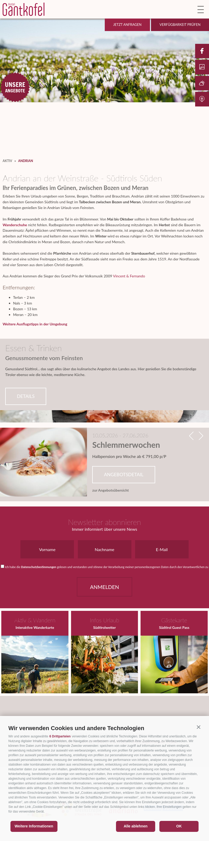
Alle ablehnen (135, 826)
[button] (198, 727)
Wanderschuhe (15, 225)
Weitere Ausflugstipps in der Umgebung (35, 324)
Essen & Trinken (33, 348)
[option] (104, 462)
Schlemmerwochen (126, 445)
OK (179, 826)
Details (26, 396)
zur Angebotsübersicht (110, 490)
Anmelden (104, 587)
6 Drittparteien (60, 736)
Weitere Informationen (34, 826)
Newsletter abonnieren (104, 522)
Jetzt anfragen (127, 24)
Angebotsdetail (123, 474)
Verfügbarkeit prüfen (180, 24)
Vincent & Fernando (129, 276)
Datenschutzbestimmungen (38, 567)
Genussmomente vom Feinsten (44, 358)
